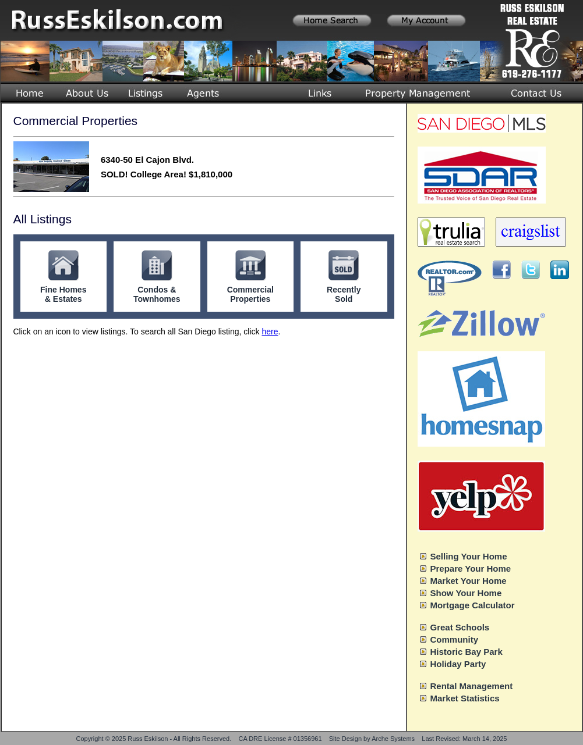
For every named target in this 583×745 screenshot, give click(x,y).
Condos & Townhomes (157, 294)
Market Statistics (465, 698)
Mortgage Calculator (472, 605)
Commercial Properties (250, 294)
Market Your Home (468, 581)
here (270, 331)
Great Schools (460, 627)
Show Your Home (466, 593)
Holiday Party (458, 664)
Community (454, 639)
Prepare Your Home (470, 568)
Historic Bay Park (466, 652)
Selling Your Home (468, 556)
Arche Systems (393, 738)
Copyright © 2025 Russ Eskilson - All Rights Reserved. (154, 738)
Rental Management (471, 686)
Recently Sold (344, 294)
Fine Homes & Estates (63, 294)
